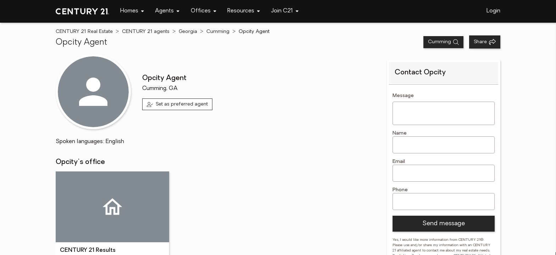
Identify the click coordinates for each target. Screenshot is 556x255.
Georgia (188, 31)
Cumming (217, 31)
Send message (443, 223)
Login (493, 11)
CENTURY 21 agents (145, 31)
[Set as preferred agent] (177, 104)
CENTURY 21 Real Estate (84, 31)
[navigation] (132, 11)
